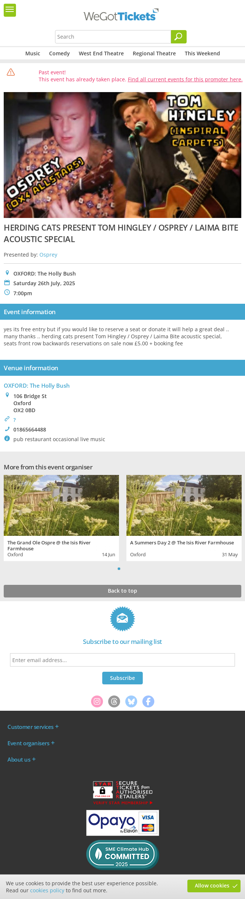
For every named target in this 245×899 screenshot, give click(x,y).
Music (32, 53)
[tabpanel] (61, 517)
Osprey (48, 254)
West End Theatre (101, 53)
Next (135, 568)
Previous (109, 568)
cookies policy (47, 890)
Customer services (30, 726)
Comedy (59, 53)
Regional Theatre (154, 53)
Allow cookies (212, 885)
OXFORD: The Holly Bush (37, 385)
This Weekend (202, 53)
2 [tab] (126, 568)
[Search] (179, 36)
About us (18, 759)
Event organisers (28, 743)
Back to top (122, 590)
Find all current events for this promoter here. (185, 79)
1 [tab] (119, 568)
